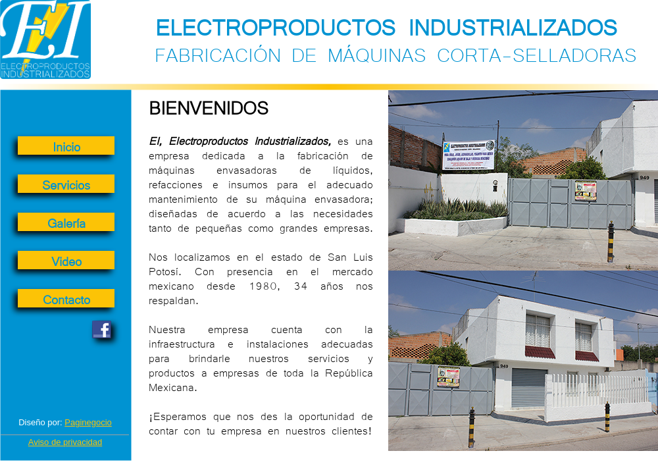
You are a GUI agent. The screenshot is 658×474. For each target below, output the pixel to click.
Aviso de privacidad (65, 442)
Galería (66, 222)
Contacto (66, 298)
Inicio (66, 145)
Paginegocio (88, 422)
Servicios (66, 184)
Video (66, 260)
